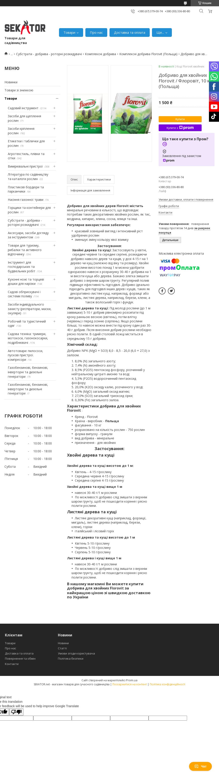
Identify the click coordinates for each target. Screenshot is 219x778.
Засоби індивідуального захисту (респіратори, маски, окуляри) (29, 308)
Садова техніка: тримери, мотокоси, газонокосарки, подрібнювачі (28, 338)
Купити (180, 119)
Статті (62, 648)
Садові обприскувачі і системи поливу (24, 294)
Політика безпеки (70, 658)
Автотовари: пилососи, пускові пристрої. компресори (25, 355)
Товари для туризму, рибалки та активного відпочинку (25, 249)
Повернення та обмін (20, 658)
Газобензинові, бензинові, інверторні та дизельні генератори (28, 371)
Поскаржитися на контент (129, 684)
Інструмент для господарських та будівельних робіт (21, 266)
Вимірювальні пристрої (25, 166)
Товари (69, 32)
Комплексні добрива (100, 54)
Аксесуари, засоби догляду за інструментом (28, 235)
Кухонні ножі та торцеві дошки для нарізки (26, 281)
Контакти (12, 664)
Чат (200, 766)
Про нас (96, 32)
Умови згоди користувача (76, 653)
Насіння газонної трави (25, 199)
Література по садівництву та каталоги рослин (28, 176)
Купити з (180, 128)
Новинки (10, 82)
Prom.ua (131, 680)
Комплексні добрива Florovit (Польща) (148, 54)
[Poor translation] (16, 712)
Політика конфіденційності (167, 684)
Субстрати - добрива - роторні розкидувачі (49, 54)
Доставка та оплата (129, 32)
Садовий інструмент (23, 108)
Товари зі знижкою (18, 90)
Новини (63, 643)
